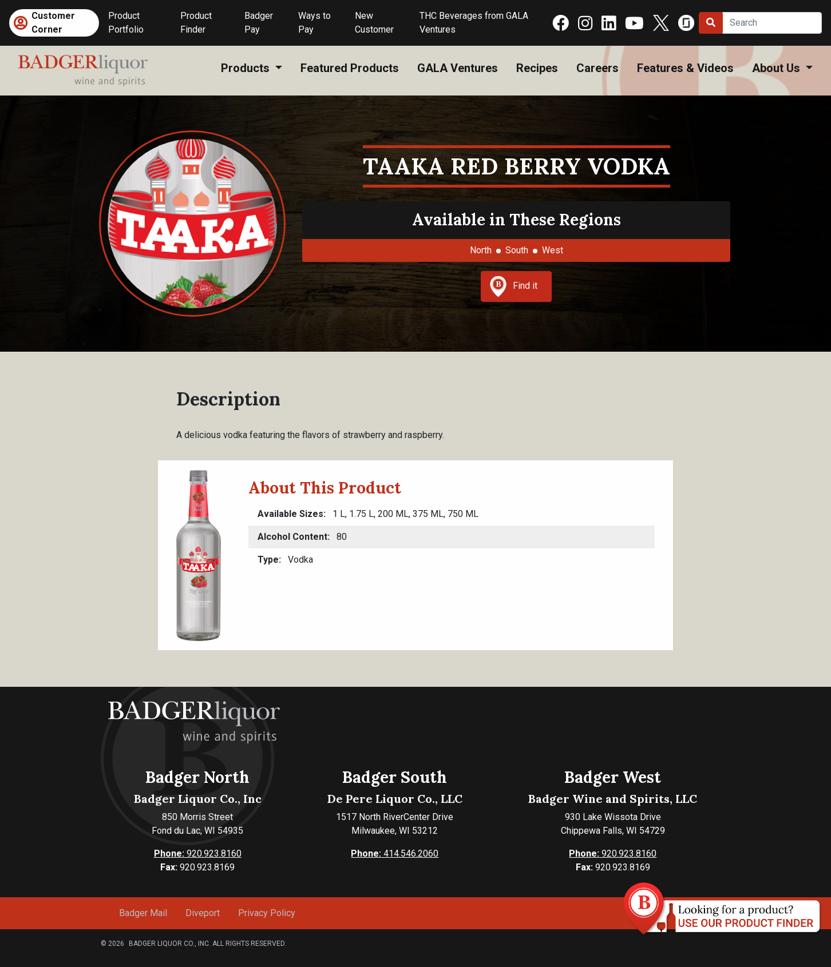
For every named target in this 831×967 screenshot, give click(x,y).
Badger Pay (258, 22)
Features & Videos (685, 68)
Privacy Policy (266, 913)
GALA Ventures (457, 68)
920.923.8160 (198, 853)
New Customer (374, 22)
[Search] (772, 23)
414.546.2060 (394, 853)
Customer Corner (53, 22)
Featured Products (349, 68)
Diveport (202, 913)
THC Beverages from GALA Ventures (474, 22)
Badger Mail (143, 913)
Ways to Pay (314, 22)
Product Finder (196, 22)
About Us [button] (777, 68)
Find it (513, 286)
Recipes (537, 68)
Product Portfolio (126, 22)
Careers (597, 68)
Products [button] (246, 68)
